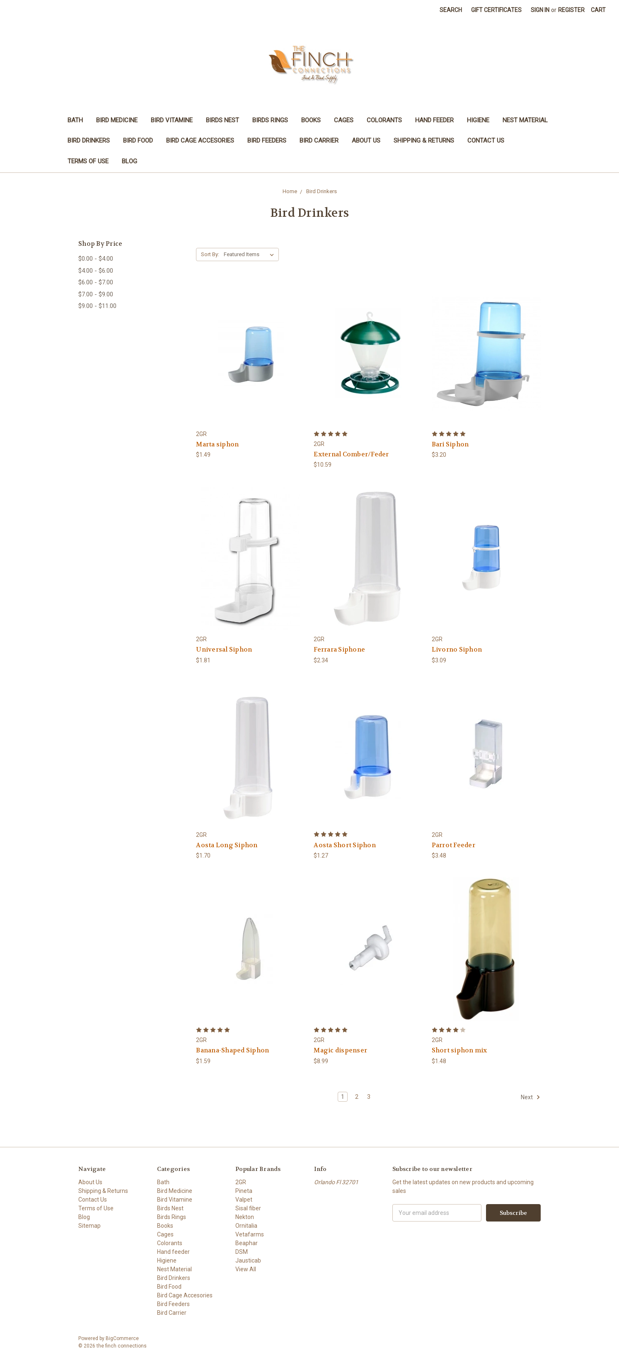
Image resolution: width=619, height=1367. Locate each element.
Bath (75, 120)
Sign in (540, 10)
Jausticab (248, 1260)
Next (530, 1097)
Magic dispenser (340, 1050)
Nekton (244, 1217)
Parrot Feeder (453, 845)
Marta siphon (217, 444)
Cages (343, 120)
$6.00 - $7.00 (95, 282)
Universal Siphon (224, 649)
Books (311, 120)
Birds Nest (222, 120)
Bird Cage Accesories (200, 140)
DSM (241, 1251)
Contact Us (485, 140)
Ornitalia (246, 1225)
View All (245, 1269)
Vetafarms (249, 1234)
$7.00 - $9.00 (95, 294)
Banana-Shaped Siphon (232, 1050)
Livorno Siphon (457, 649)
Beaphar (246, 1243)
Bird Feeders (266, 140)
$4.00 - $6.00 (95, 270)
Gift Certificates (496, 10)
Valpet (243, 1199)
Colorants (384, 120)
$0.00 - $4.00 (95, 258)
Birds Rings (270, 120)
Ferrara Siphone (339, 649)
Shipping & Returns (424, 140)
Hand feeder (434, 120)
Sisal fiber (248, 1208)
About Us (366, 140)
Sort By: (210, 254)
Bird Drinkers (89, 140)
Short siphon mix (459, 1050)
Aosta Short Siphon (345, 845)
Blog (129, 161)
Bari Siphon (450, 444)
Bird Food (138, 140)
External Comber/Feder (351, 454)
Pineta (243, 1191)
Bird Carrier (319, 140)
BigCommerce (122, 1338)
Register (571, 10)
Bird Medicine (117, 120)
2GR (240, 1182)
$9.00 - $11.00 (97, 306)
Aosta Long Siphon (226, 845)
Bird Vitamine (172, 120)
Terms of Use (88, 161)
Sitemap (89, 1225)
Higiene (478, 120)
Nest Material (525, 120)
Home (290, 191)
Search (451, 10)
